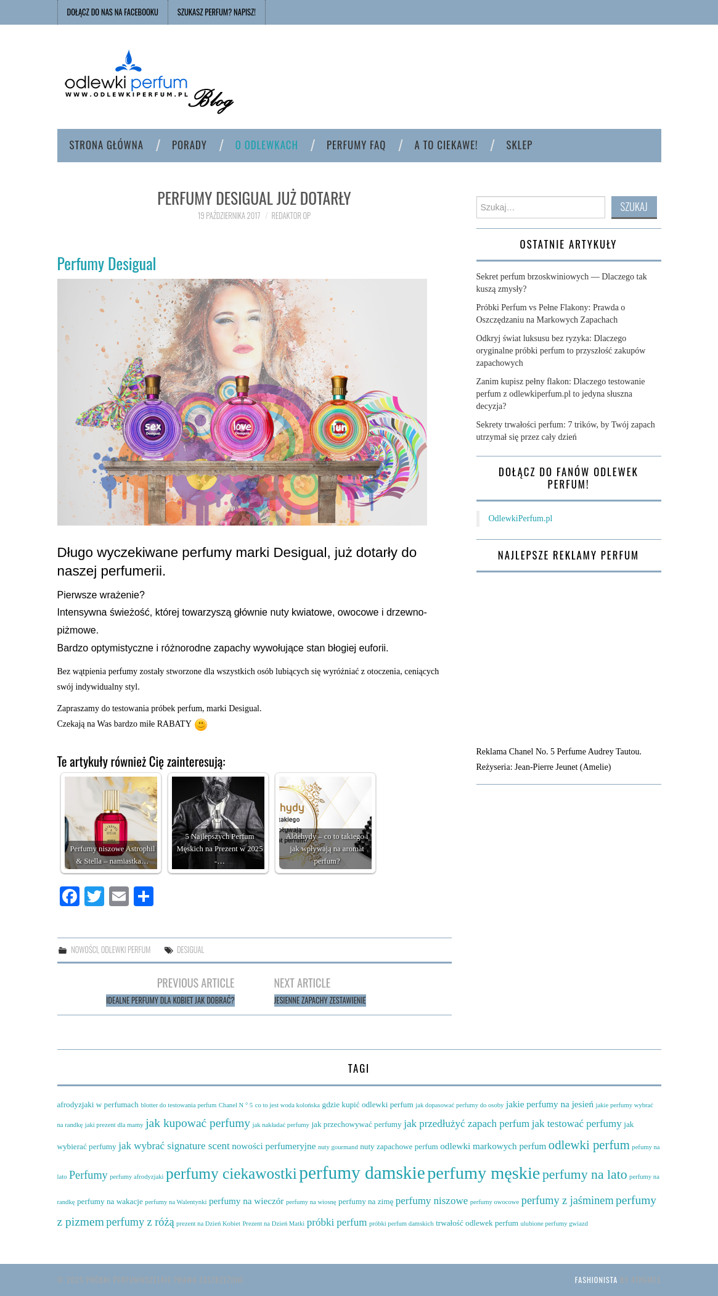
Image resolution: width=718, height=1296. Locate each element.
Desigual (190, 949)
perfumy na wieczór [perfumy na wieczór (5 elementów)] (246, 1200)
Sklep (520, 144)
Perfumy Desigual (107, 262)
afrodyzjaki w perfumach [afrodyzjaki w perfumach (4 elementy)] (98, 1104)
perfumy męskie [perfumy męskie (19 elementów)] (483, 1172)
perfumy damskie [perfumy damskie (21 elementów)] (362, 1172)
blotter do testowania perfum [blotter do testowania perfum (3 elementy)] (178, 1105)
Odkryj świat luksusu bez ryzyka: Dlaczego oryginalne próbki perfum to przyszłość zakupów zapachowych (561, 351)
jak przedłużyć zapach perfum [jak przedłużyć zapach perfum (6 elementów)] (466, 1123)
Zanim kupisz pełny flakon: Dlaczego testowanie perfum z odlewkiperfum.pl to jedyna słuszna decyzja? (560, 394)
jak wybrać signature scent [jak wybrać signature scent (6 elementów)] (173, 1146)
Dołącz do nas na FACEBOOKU (112, 12)
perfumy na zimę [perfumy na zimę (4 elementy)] (365, 1201)
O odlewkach (266, 144)
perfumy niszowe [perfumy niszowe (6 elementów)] (432, 1201)
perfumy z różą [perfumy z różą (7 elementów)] (140, 1222)
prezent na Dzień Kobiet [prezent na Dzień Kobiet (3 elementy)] (208, 1223)
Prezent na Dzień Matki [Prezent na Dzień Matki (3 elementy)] (273, 1223)
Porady (189, 144)
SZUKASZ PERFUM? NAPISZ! (216, 12)
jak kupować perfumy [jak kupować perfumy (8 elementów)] (197, 1122)
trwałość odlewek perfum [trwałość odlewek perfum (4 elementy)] (477, 1223)
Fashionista (596, 1280)
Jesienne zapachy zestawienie (320, 1000)
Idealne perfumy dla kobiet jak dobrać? (170, 1000)
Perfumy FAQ (356, 144)
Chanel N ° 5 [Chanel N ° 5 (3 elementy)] (236, 1105)
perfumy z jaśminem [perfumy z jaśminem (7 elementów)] (567, 1200)
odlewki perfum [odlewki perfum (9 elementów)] (589, 1145)
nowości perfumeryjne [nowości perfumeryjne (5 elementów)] (274, 1146)
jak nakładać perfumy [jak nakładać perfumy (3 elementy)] (281, 1124)
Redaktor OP (291, 215)
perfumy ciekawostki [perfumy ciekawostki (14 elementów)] (231, 1173)
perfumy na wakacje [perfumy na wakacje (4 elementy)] (110, 1201)
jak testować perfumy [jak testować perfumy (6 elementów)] (577, 1123)
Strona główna (107, 144)
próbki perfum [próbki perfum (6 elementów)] (337, 1222)
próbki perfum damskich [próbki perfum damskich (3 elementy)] (401, 1223)
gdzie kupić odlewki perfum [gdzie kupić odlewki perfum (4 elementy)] (368, 1104)
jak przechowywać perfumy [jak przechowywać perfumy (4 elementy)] (356, 1124)
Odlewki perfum (126, 949)
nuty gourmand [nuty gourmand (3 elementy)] (338, 1147)
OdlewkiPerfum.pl (521, 518)
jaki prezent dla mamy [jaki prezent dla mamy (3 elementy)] (114, 1124)
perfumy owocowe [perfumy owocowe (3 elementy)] (495, 1202)
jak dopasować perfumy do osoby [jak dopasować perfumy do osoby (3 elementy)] (459, 1105)
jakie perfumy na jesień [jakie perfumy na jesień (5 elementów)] (550, 1104)
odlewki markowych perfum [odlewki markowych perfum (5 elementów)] (493, 1146)
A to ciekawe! (446, 144)
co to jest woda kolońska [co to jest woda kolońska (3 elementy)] (287, 1105)
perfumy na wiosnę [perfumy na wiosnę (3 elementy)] (311, 1202)
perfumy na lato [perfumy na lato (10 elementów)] (584, 1174)
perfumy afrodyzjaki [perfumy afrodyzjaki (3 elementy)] (136, 1176)
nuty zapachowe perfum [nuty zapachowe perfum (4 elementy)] (399, 1146)
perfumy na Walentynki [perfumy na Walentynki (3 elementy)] (175, 1202)
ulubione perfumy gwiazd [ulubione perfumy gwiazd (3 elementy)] (555, 1223)
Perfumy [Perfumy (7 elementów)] (88, 1175)
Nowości (84, 949)
